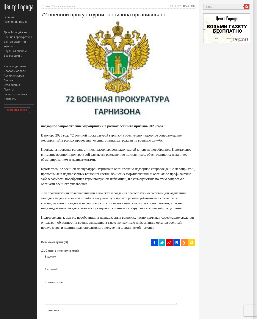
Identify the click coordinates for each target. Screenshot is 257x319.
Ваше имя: (51, 256)
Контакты (10, 99)
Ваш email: (51, 269)
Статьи (8, 80)
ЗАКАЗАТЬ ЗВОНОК (17, 110)
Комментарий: (54, 282)
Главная (9, 17)
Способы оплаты (15, 71)
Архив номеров (14, 75)
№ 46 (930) (189, 6)
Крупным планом (15, 51)
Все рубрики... (13, 55)
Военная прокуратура (18, 37)
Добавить (53, 311)
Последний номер (15, 21)
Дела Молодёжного (16, 32)
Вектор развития (15, 41)
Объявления (12, 85)
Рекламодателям (15, 66)
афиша (8, 46)
